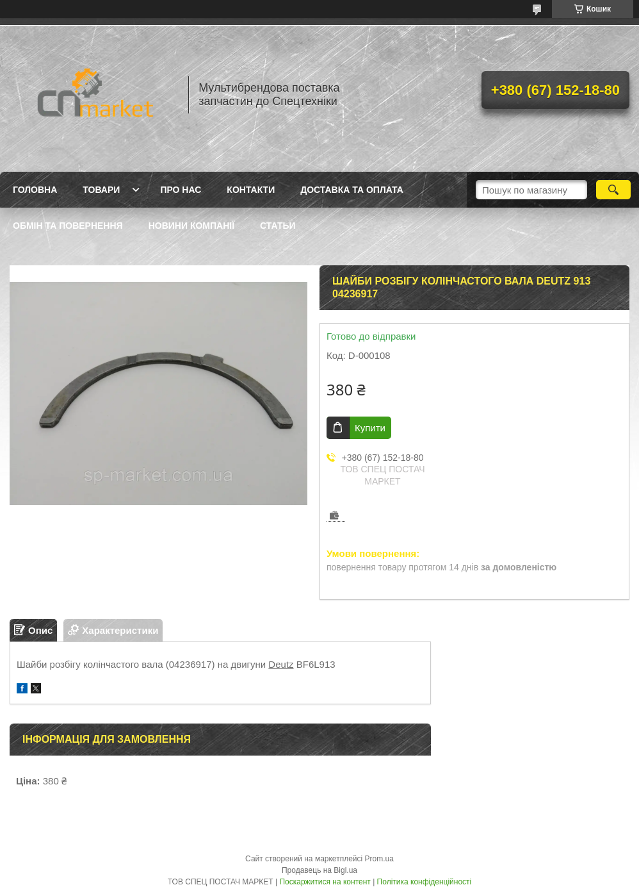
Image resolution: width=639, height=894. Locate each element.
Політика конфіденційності (424, 881)
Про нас (180, 190)
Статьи (278, 225)
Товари (101, 190)
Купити (370, 427)
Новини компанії (191, 225)
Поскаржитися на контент (324, 881)
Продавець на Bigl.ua (319, 870)
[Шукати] (613, 189)
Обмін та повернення (68, 225)
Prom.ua (379, 858)
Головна (35, 190)
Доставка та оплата (351, 190)
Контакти (251, 190)
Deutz (280, 664)
